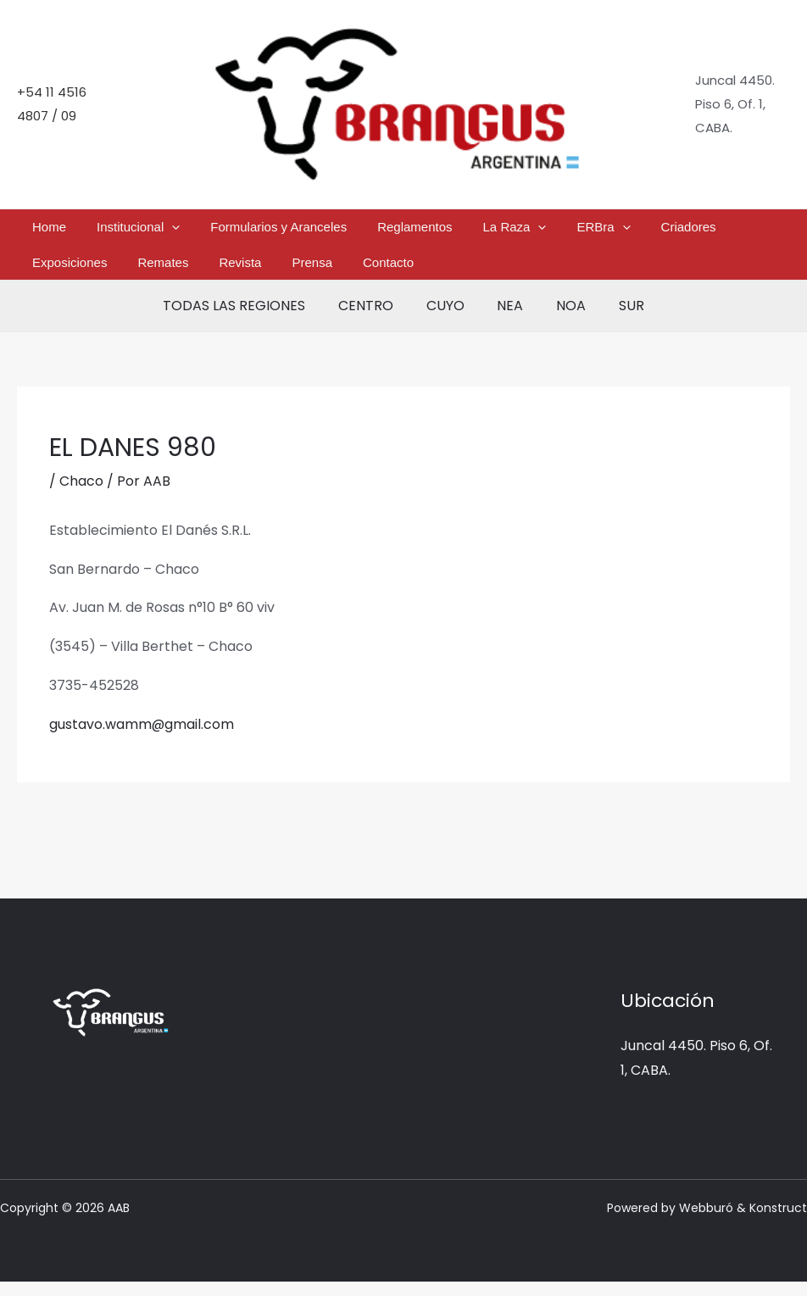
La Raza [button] (438, 231)
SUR (617, 320)
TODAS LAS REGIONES (248, 320)
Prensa (100, 272)
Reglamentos (355, 230)
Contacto (159, 272)
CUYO (448, 320)
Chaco (81, 495)
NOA (562, 320)
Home (41, 230)
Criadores (578, 230)
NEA (507, 320)
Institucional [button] (112, 231)
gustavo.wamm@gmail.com (142, 738)
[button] (146, 231)
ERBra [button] (510, 231)
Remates (733, 230)
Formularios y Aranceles (236, 230)
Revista (45, 272)
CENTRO (374, 320)
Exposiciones (657, 230)
